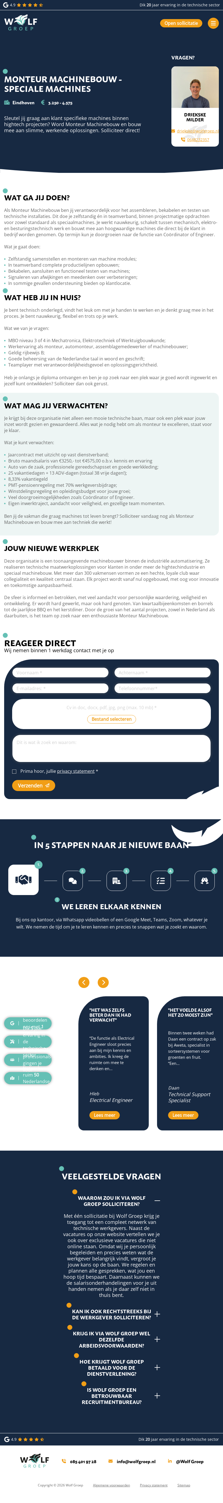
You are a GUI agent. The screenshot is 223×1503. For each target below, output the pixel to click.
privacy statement (76, 771)
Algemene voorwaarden (111, 1485)
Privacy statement (154, 1485)
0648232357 (195, 139)
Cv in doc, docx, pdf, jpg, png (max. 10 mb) (112, 707)
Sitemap (183, 1485)
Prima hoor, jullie (59, 771)
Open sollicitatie (181, 23)
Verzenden (33, 785)
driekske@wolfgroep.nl (195, 131)
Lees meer (104, 1115)
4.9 (23, 5)
